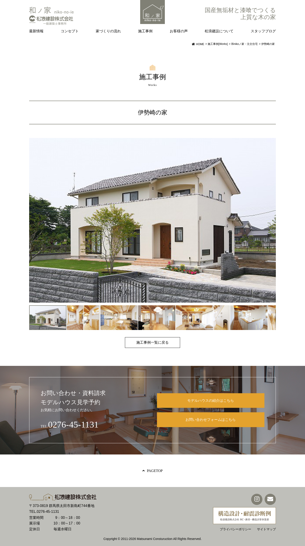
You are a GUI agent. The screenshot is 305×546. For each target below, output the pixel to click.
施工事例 (145, 31)
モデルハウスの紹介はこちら (210, 400)
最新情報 (36, 31)
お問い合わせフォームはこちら (210, 420)
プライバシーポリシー (235, 529)
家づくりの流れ (108, 31)
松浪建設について (219, 31)
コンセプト (70, 31)
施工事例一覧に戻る (152, 342)
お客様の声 (179, 31)
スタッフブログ (263, 31)
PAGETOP (155, 471)
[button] (271, 220)
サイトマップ (266, 529)
